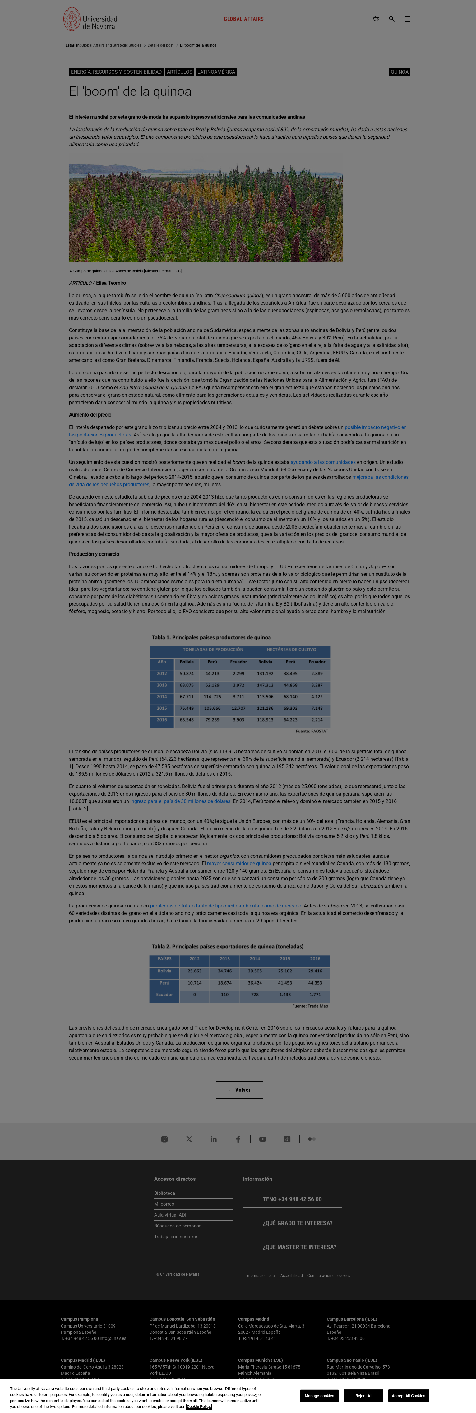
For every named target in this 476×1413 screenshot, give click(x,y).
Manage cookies (320, 1395)
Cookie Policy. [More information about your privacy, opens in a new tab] (199, 1406)
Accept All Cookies (408, 1395)
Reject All (363, 1395)
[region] (238, 1396)
